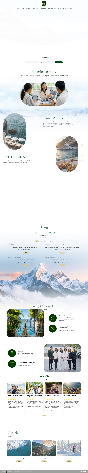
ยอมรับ (83, 471)
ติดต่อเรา (70, 8)
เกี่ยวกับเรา (22, 8)
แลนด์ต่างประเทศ (60, 8)
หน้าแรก (17, 8)
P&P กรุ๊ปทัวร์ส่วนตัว (42, 8)
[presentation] (4, 394)
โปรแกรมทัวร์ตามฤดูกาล (51, 8)
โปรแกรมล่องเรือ (35, 8)
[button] (43, 415)
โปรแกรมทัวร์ (28, 8)
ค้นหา (58, 62)
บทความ (66, 8)
